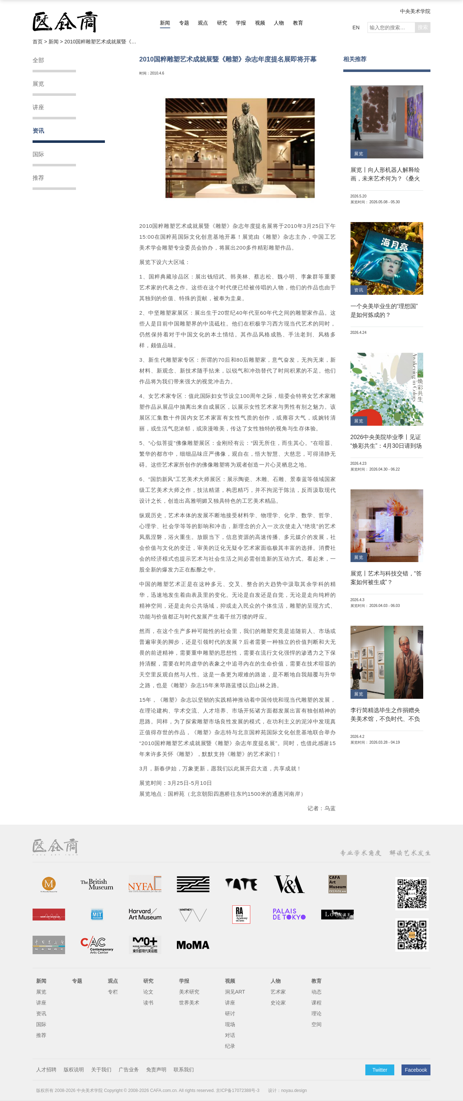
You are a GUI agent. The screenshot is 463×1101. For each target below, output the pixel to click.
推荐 (38, 178)
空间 (316, 1024)
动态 (316, 992)
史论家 (278, 1003)
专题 (184, 23)
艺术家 (278, 992)
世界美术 (189, 1003)
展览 (38, 84)
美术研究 (189, 992)
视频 (260, 23)
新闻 (165, 23)
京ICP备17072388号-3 (237, 1090)
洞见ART (235, 992)
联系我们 (184, 1069)
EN (356, 27)
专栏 (113, 992)
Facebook (416, 1070)
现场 (230, 1024)
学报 (241, 23)
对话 (230, 1035)
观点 (203, 23)
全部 (38, 60)
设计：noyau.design (287, 1090)
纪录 (230, 1046)
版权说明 (74, 1069)
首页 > (40, 41)
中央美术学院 (415, 11)
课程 (316, 1003)
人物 (279, 23)
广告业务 (129, 1069)
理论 (316, 1013)
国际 (38, 154)
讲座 (38, 107)
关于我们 (101, 1069)
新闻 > (56, 41)
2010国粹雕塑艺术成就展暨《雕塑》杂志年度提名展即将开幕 (100, 41)
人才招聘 (46, 1069)
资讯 (38, 131)
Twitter (379, 1070)
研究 (222, 23)
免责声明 (156, 1069)
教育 (298, 23)
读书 (148, 1003)
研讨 (230, 1013)
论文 (148, 992)
